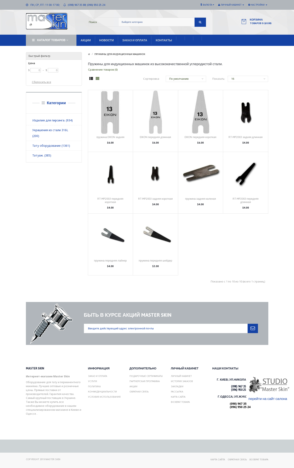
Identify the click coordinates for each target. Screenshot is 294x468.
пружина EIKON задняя (110, 137)
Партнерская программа (144, 381)
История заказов (182, 381)
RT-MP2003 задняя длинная (246, 137)
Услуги (92, 381)
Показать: (217, 79)
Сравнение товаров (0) (103, 69)
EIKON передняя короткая (200, 137)
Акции (133, 386)
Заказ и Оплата (97, 376)
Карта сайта (178, 396)
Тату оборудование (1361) (51, 146)
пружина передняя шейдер (155, 260)
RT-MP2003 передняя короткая (110, 200)
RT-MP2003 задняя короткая (155, 198)
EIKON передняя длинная (155, 137)
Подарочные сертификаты (146, 376)
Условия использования (104, 396)
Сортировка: (151, 79)
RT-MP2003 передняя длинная (246, 200)
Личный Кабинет (181, 376)
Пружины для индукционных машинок (119, 54)
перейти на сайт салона (267, 399)
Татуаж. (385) (41, 155)
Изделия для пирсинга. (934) (52, 120)
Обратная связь (139, 391)
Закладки (177, 386)
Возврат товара (180, 401)
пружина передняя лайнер (110, 260)
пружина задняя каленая (200, 198)
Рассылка (177, 391)
